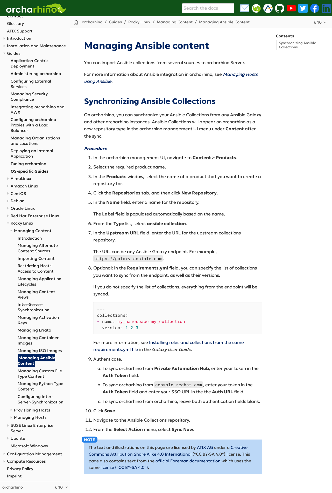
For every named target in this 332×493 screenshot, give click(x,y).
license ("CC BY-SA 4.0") (124, 467)
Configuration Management (34, 453)
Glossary (15, 23)
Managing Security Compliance (29, 96)
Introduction (19, 38)
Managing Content (33, 230)
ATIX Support (20, 31)
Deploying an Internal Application (32, 153)
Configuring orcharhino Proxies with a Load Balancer (33, 125)
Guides (13, 53)
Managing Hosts (30, 417)
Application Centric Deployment (29, 63)
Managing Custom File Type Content (40, 373)
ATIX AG (205, 447)
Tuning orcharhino (28, 163)
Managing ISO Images (40, 350)
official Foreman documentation (188, 460)
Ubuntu (18, 438)
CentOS (18, 193)
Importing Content (36, 258)
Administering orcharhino (36, 73)
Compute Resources (26, 461)
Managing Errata (34, 330)
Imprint (14, 476)
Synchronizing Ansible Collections (297, 45)
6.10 (318, 22)
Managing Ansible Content (36, 360)
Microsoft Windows (29, 445)
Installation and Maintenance (36, 45)
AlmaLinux (21, 178)
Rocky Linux (22, 223)
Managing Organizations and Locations (35, 141)
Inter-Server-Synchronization (34, 307)
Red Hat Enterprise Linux (35, 215)
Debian (18, 200)
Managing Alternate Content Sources (38, 248)
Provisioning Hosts (32, 410)
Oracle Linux (23, 208)
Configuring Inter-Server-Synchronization (40, 399)
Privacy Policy (20, 468)
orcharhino (92, 21)
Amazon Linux (24, 186)
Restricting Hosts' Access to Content (36, 268)
